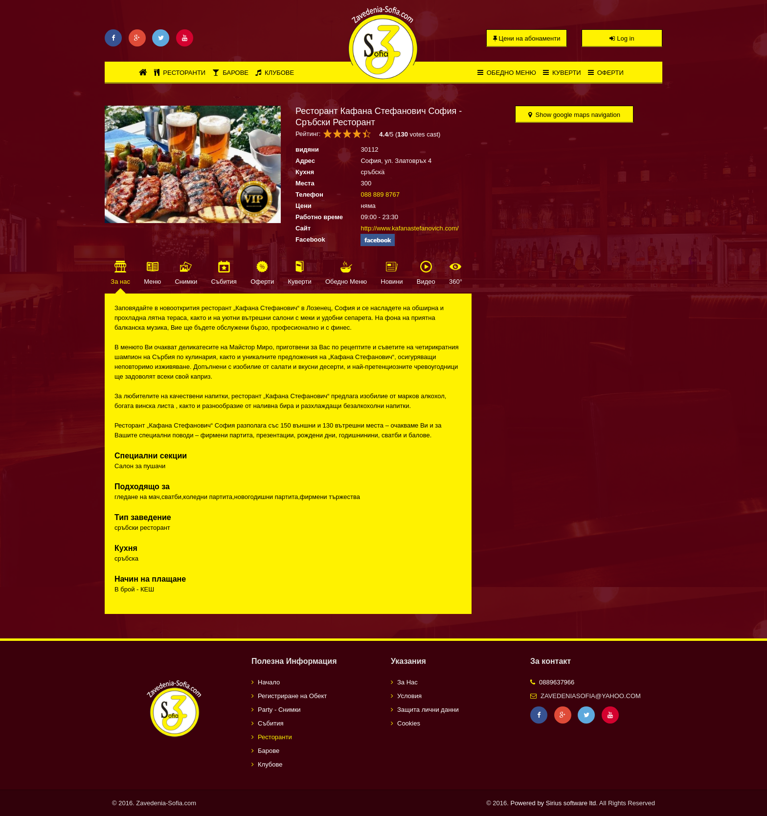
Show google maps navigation (574, 114)
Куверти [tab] (300, 281)
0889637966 (556, 682)
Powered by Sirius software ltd (553, 803)
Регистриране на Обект (292, 696)
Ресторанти (179, 72)
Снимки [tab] (186, 281)
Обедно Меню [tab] (346, 281)
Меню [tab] (152, 281)
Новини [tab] (392, 281)
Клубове (274, 72)
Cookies (408, 723)
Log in (621, 38)
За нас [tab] (120, 281)
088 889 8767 (380, 194)
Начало (269, 682)
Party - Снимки (279, 709)
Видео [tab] (426, 281)
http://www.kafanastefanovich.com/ (409, 228)
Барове (230, 72)
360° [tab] (455, 281)
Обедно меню (506, 72)
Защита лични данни (428, 709)
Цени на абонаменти (527, 38)
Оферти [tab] (262, 281)
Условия (409, 696)
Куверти (562, 72)
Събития (270, 723)
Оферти (606, 72)
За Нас (407, 682)
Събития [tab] (223, 281)
